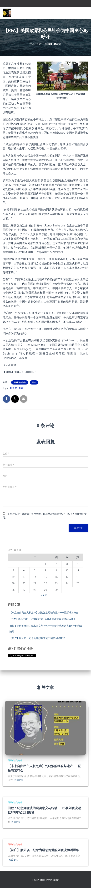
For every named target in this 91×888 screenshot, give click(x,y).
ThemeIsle (48, 880)
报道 (34, 382)
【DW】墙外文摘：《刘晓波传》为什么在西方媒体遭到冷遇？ (42, 619)
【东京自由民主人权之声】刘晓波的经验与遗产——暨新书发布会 (43, 612)
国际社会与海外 (20, 382)
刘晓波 (13, 388)
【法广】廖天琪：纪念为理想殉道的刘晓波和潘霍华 (37, 638)
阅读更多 (19, 780)
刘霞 (21, 388)
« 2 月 (44, 595)
